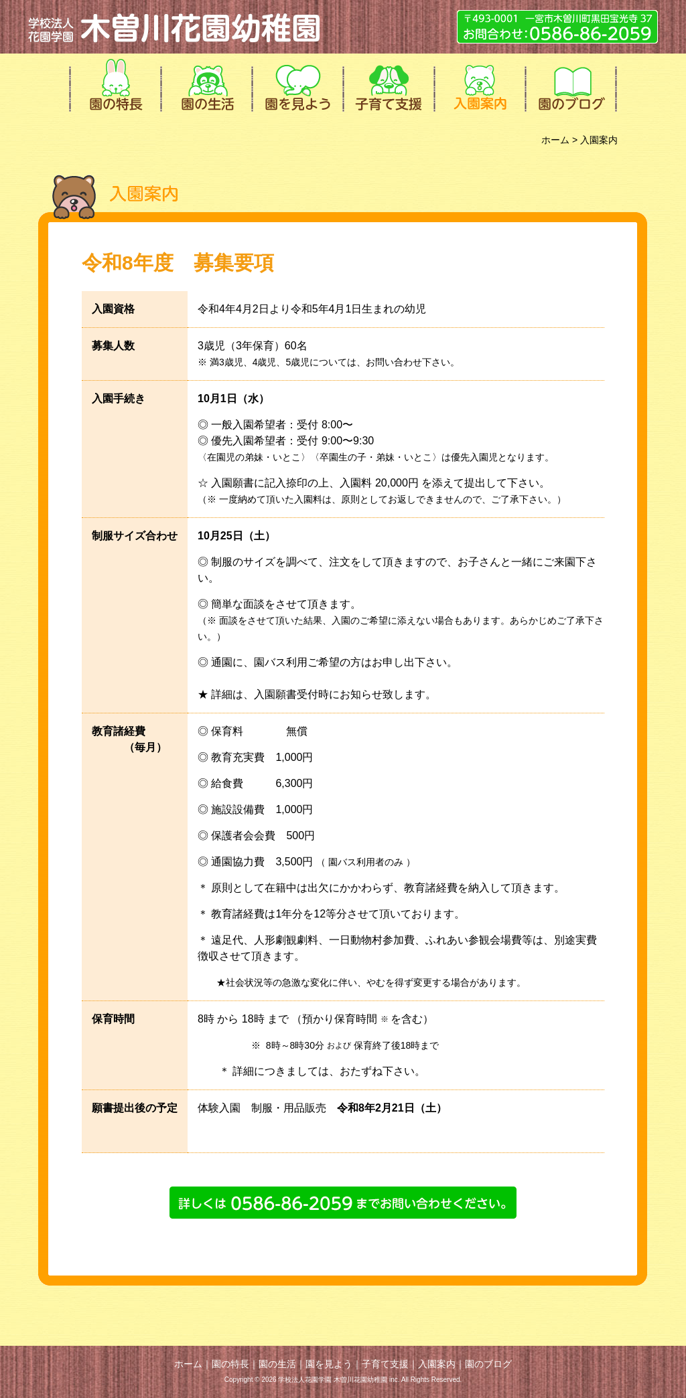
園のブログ (569, 84)
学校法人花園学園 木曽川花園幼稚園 (175, 26)
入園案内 (478, 84)
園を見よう (296, 84)
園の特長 (113, 84)
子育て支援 (387, 84)
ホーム (555, 140)
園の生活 (205, 84)
